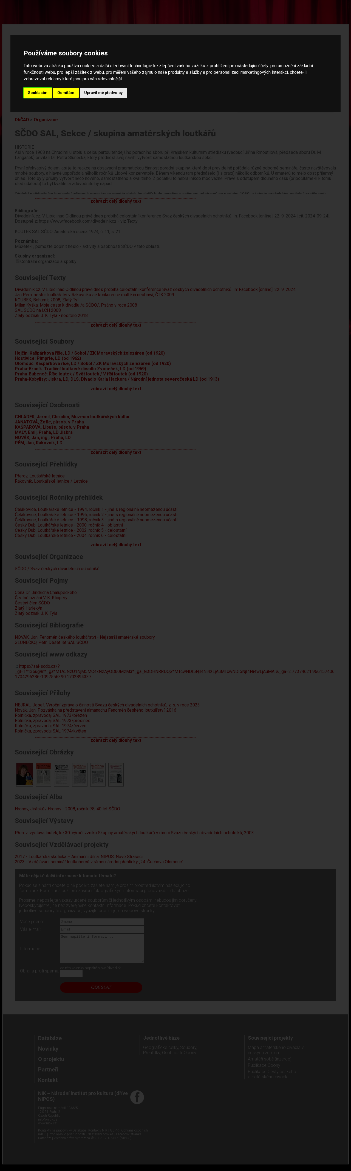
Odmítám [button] (65, 92)
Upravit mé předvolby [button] (103, 92)
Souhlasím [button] (37, 92)
